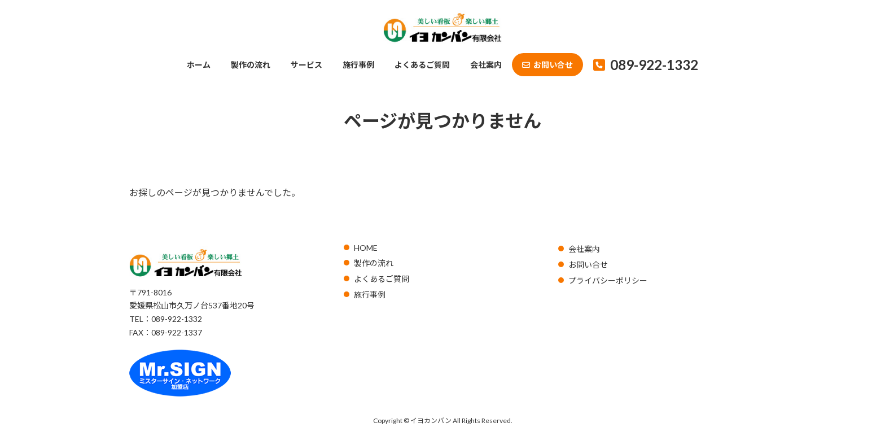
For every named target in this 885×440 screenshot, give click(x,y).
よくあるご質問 (381, 279)
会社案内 (584, 249)
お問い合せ (588, 264)
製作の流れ (373, 263)
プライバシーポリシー (607, 280)
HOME (366, 247)
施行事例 (369, 294)
